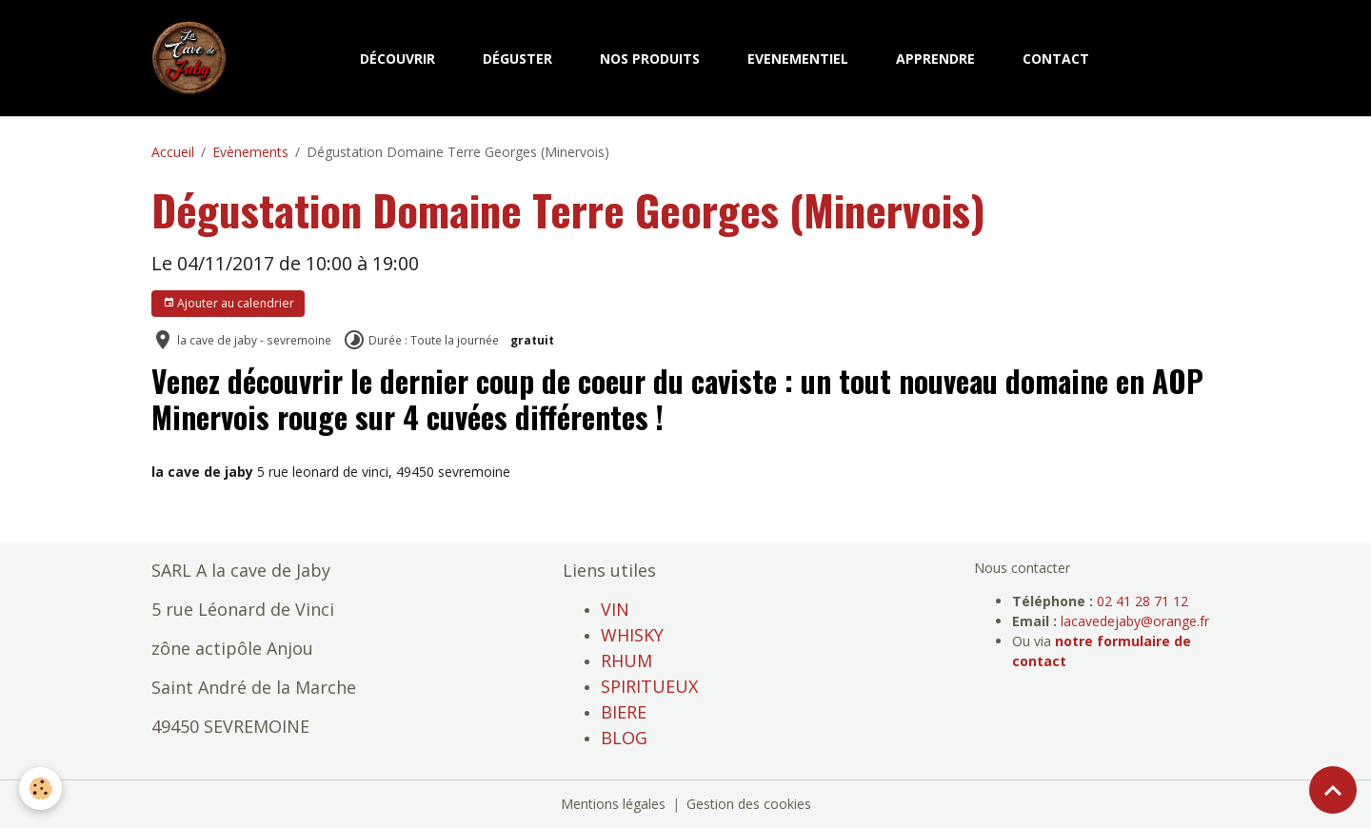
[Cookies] (40, 788)
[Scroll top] (1333, 790)
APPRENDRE (935, 58)
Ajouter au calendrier (228, 303)
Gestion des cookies (748, 804)
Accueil (172, 152)
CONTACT (1056, 58)
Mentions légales (613, 804)
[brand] (192, 58)
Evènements (250, 152)
